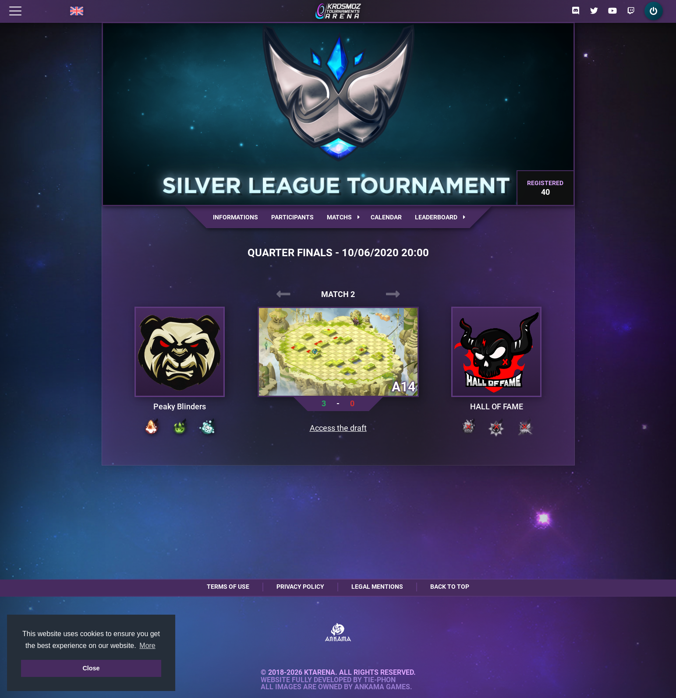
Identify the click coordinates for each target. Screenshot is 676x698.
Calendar (386, 217)
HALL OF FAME (496, 407)
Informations (235, 217)
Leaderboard (440, 217)
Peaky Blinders (179, 407)
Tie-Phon (380, 680)
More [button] (147, 645)
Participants (292, 217)
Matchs (343, 217)
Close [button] (90, 668)
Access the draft (338, 428)
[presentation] (283, 294)
